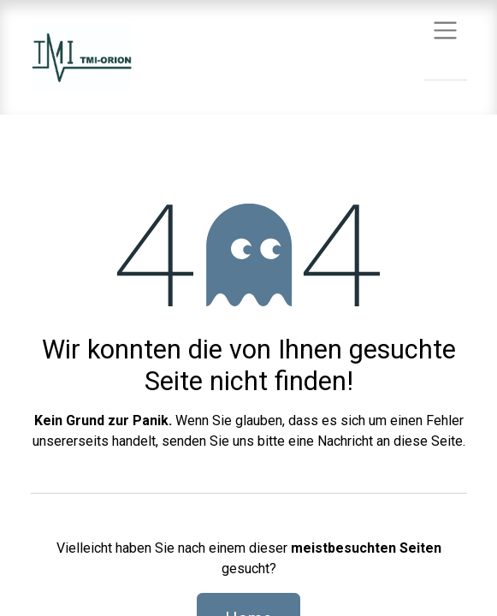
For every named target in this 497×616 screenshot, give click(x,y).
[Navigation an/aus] (445, 29)
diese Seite (428, 441)
